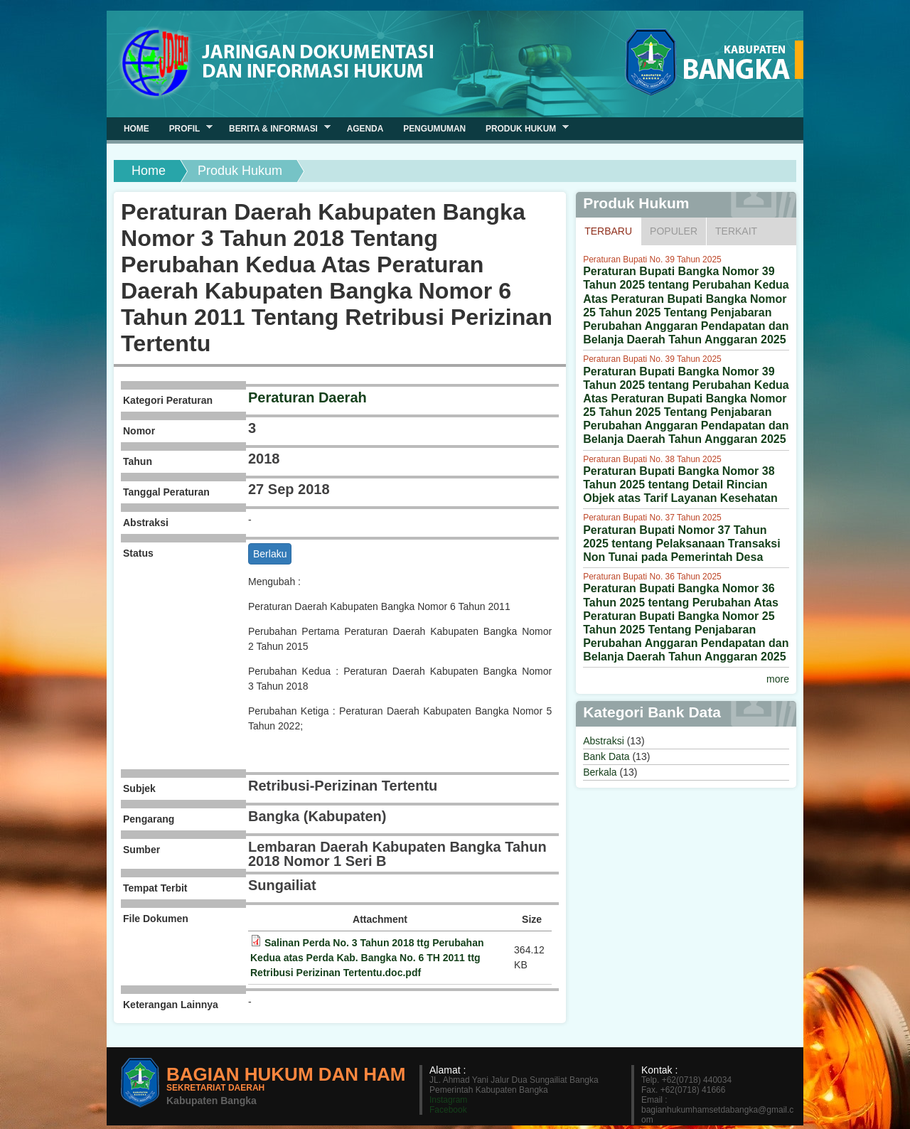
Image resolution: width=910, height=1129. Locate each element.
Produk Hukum (522, 128)
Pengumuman (434, 129)
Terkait (736, 231)
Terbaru (612, 230)
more (777, 679)
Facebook (448, 1110)
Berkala (599, 772)
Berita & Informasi (275, 128)
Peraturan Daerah (307, 397)
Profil (186, 128)
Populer (673, 231)
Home (149, 171)
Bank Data (606, 756)
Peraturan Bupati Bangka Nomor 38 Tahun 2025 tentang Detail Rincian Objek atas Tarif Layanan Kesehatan (680, 484)
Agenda (365, 129)
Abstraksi (603, 741)
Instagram (448, 1100)
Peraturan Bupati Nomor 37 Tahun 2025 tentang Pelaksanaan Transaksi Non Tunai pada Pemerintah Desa (681, 543)
